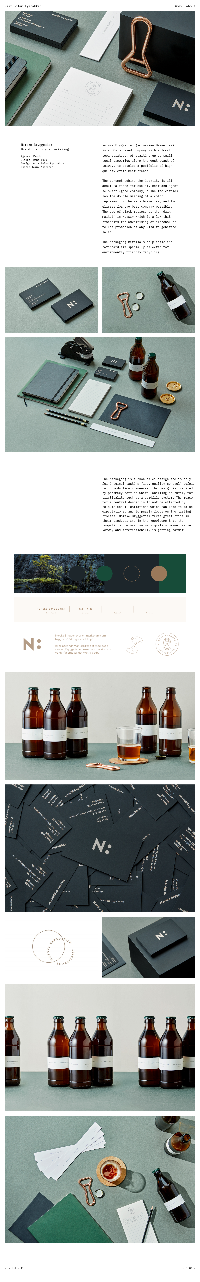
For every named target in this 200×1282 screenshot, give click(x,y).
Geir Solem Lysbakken (23, 6)
